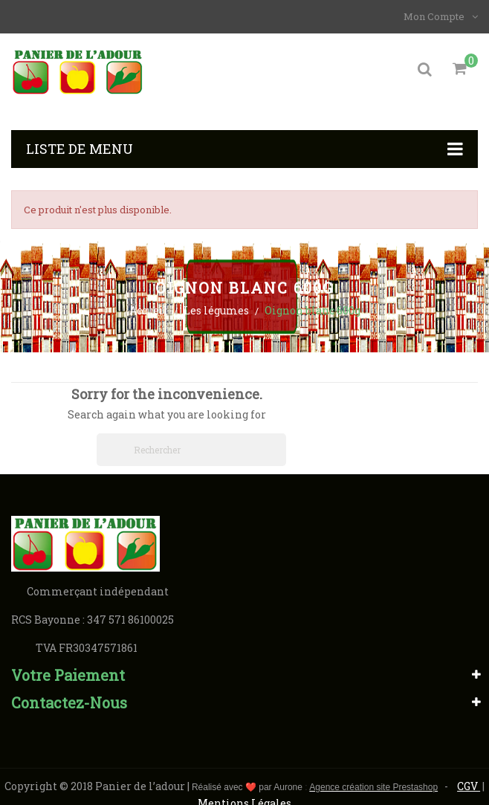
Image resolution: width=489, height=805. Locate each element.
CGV (468, 786)
